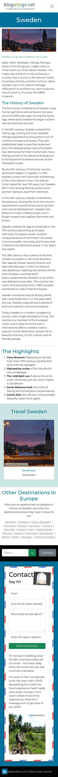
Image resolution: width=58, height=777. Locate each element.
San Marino (46, 533)
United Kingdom (45, 537)
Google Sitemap (43, 771)
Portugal (31, 533)
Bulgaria (24, 522)
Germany (35, 525)
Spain (15, 537)
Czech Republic (41, 522)
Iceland (21, 529)
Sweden (27, 537)
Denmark (10, 525)
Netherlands (44, 529)
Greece (47, 525)
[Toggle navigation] (51, 6)
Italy (31, 529)
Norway (7, 533)
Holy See (9, 529)
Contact (47, 553)
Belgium (10, 522)
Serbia (6, 537)
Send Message (27, 646)
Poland (19, 533)
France (22, 525)
